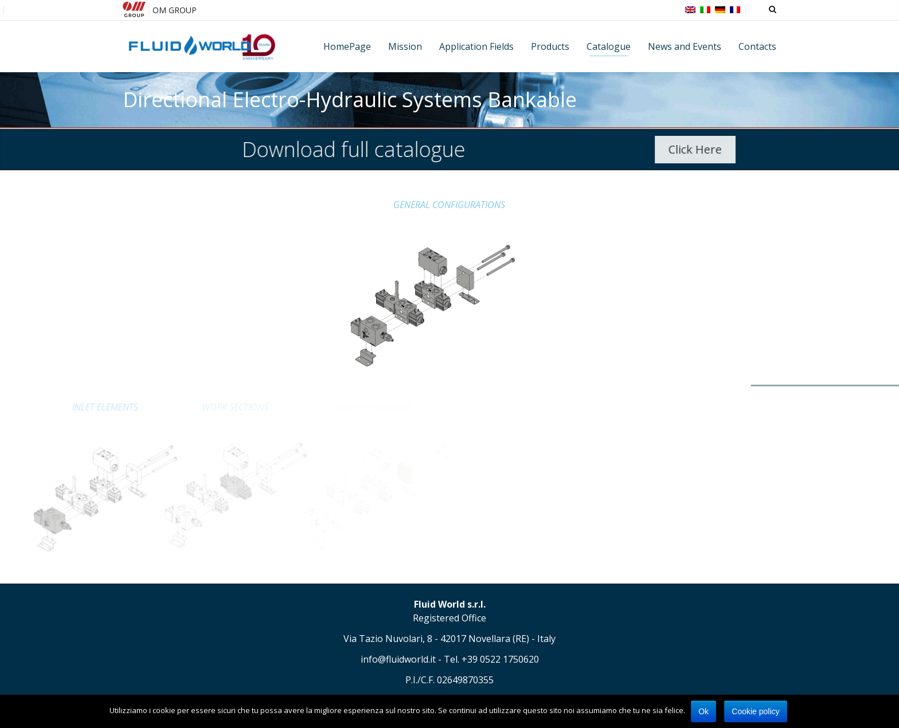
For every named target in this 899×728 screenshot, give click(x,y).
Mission (405, 46)
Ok (703, 711)
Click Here (706, 149)
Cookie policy (755, 711)
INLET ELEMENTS (51, 407)
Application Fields (476, 46)
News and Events (684, 46)
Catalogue (609, 46)
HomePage (347, 46)
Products (550, 46)
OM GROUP (175, 10)
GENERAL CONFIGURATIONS (449, 204)
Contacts (757, 46)
